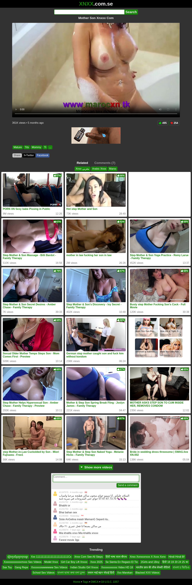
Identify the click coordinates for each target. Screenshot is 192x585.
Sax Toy (7, 567)
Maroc (112, 168)
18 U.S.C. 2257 (110, 581)
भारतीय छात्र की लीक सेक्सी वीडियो (153, 567)
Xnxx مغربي (82, 168)
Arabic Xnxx (99, 168)
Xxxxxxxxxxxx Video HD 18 (117, 567)
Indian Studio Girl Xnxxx (84, 567)
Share (17, 155)
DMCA (95, 581)
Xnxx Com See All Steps (88, 556)
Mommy (36, 147)
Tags (86, 581)
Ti (45, 147)
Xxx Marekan (124, 572)
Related (82, 163)
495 (163, 123)
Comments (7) (104, 163)
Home (76, 581)
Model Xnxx (51, 562)
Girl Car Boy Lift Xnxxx (74, 562)
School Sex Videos (44, 572)
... (50, 147)
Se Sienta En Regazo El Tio (122, 562)
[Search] (89, 12)
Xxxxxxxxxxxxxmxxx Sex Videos (22, 562)
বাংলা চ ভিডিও (181, 567)
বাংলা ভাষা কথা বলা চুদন (71, 572)
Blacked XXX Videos (147, 572)
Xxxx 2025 (96, 562)
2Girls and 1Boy (150, 562)
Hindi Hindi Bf (176, 556)
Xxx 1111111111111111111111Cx (51, 556)
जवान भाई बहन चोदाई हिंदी (101, 572)
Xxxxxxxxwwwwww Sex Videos (49, 567)
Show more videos (96, 467)
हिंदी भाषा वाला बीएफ (116, 556)
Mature (18, 147)
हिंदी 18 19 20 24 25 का (175, 562)
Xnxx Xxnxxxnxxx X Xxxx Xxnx (148, 556)
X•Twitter (29, 155)
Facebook (42, 155)
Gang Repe (21, 567)
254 (174, 123)
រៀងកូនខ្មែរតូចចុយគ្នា (18, 556)
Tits (27, 147)
